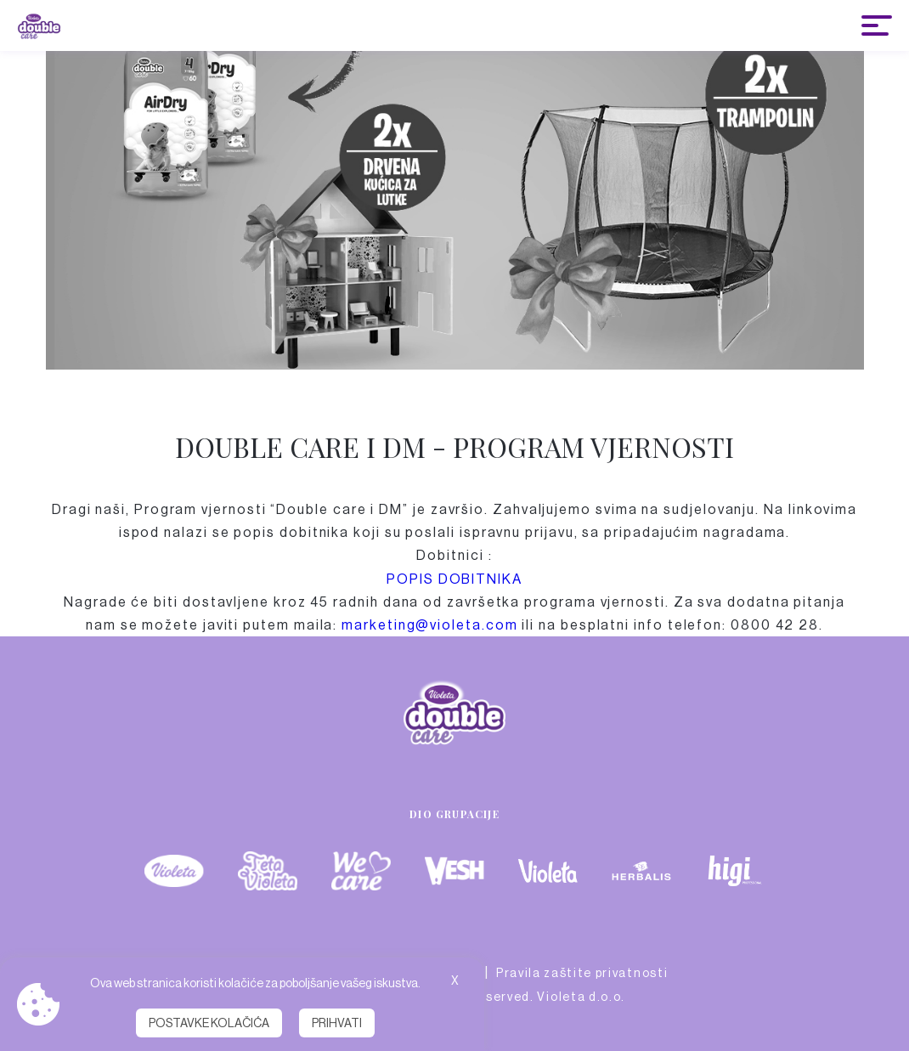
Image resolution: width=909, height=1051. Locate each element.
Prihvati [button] (337, 1023)
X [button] (455, 980)
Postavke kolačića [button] (209, 1023)
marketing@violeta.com (429, 625)
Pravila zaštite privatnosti (582, 973)
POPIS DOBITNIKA (454, 579)
